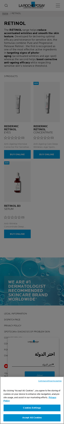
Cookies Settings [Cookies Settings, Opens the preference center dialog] (32, 409)
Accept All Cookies (32, 419)
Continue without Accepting (49, 382)
